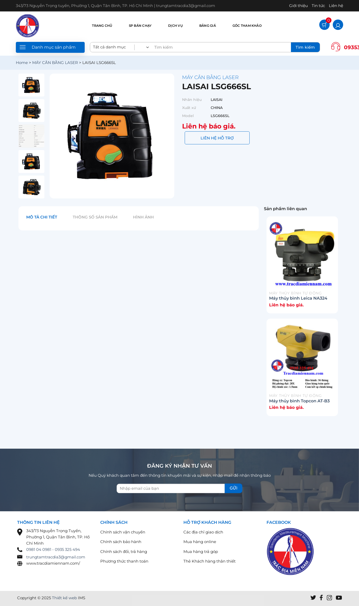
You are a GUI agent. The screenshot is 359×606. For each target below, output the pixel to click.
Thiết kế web (64, 597)
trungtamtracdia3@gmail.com (55, 557)
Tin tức (318, 5)
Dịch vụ (175, 26)
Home (22, 62)
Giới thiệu (298, 5)
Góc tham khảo (247, 26)
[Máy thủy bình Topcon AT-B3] (302, 357)
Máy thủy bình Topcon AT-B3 (299, 400)
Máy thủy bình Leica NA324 (298, 298)
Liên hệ (336, 5)
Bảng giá (207, 26)
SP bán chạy (140, 26)
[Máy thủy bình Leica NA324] (302, 255)
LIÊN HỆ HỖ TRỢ (217, 138)
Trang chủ (102, 26)
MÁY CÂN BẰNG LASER (55, 62)
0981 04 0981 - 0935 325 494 (53, 549)
